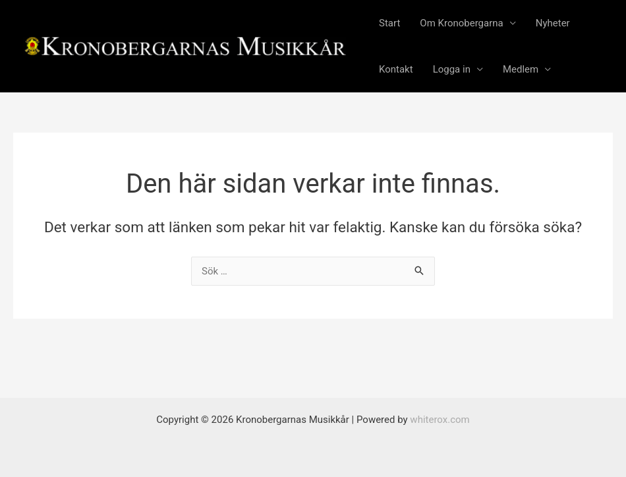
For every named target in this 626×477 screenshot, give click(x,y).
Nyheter (553, 23)
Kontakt (396, 69)
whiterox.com (439, 420)
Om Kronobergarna (461, 23)
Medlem (520, 69)
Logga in (451, 69)
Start (389, 23)
